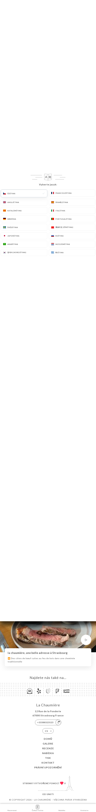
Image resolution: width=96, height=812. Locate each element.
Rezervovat (12, 807)
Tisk (48, 757)
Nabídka (48, 753)
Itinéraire (84, 807)
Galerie (48, 743)
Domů (48, 738)
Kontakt (48, 762)
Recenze (48, 748)
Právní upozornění (48, 767)
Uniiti (50, 794)
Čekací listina (37, 807)
